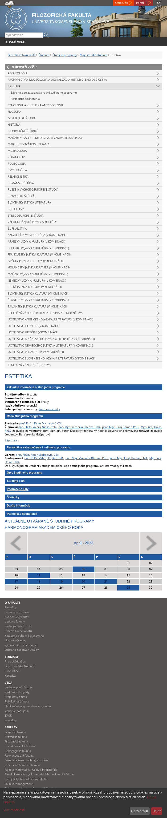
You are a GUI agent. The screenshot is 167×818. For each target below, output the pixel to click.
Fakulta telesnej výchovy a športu (26, 760)
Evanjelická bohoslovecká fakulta (26, 779)
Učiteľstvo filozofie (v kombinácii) (33, 326)
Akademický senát (17, 617)
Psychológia (17, 170)
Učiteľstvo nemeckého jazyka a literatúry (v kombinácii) (50, 345)
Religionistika (18, 177)
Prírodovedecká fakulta (20, 746)
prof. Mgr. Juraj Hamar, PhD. (120, 427)
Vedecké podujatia (17, 711)
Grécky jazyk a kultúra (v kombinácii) (36, 261)
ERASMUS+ (12, 671)
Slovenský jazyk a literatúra (29, 202)
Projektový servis (16, 697)
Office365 (121, 3)
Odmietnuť (139, 811)
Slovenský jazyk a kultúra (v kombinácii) (38, 293)
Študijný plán (15, 481)
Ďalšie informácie (18, 505)
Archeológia (17, 73)
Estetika (14, 86)
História (14, 125)
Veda (8, 683)
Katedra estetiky (49, 409)
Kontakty (10, 676)
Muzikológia (17, 151)
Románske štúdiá (21, 183)
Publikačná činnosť (17, 701)
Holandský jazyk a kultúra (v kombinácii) (39, 267)
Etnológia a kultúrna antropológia (36, 105)
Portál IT (141, 3)
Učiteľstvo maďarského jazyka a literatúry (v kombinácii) (51, 339)
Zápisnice (11, 440)
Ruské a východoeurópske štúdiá (33, 190)
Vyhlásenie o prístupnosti (21, 645)
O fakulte (12, 603)
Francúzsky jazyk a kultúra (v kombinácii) (39, 254)
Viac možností (14, 810)
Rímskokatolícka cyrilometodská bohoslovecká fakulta (40, 774)
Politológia (17, 164)
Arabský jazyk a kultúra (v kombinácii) (36, 241)
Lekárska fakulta (15, 732)
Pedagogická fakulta (18, 751)
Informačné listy (18, 489)
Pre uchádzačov (15, 661)
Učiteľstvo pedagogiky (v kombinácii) (36, 352)
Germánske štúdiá (22, 118)
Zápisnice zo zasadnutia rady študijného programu (44, 93)
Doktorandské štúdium (19, 666)
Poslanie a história (17, 612)
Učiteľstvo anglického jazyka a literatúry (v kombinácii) (50, 319)
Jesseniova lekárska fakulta (22, 765)
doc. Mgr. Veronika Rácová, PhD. (79, 427)
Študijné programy (65, 55)
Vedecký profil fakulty (19, 687)
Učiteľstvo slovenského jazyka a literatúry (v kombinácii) (51, 358)
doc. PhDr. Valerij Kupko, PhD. (37, 427)
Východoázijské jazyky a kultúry (32, 222)
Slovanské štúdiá (21, 196)
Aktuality (10, 607)
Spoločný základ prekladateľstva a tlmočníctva (45, 313)
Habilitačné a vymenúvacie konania (28, 706)
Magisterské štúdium (93, 55)
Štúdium (44, 55)
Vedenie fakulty (15, 621)
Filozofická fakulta (16, 741)
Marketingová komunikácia (28, 144)
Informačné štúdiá (22, 131)
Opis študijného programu (24, 472)
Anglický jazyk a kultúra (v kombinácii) (37, 235)
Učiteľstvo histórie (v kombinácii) (33, 332)
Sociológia (16, 209)
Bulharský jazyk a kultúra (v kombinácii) (38, 248)
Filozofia (14, 112)
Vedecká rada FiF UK (18, 626)
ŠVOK (8, 716)
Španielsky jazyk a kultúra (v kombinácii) (38, 300)
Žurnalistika (17, 229)
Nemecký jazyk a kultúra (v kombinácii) (37, 281)
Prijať (156, 811)
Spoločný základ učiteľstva (29, 365)
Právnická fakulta (16, 737)
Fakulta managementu (19, 784)
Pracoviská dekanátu (18, 631)
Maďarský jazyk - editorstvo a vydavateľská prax (45, 138)
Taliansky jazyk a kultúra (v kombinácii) (38, 306)
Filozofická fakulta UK (22, 55)
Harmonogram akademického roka (44, 527)
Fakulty (11, 727)
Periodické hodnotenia (25, 99)
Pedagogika (17, 157)
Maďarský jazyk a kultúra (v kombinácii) (38, 274)
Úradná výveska (15, 640)
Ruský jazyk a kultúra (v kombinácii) (35, 287)
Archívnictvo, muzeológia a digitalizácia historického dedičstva (57, 80)
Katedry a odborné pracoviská (24, 636)
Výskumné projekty (17, 692)
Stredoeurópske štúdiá (26, 216)
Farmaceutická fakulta (19, 756)
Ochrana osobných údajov (22, 650)
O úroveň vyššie (24, 67)
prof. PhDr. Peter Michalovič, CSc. (41, 423)
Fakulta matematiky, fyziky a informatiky (31, 770)
